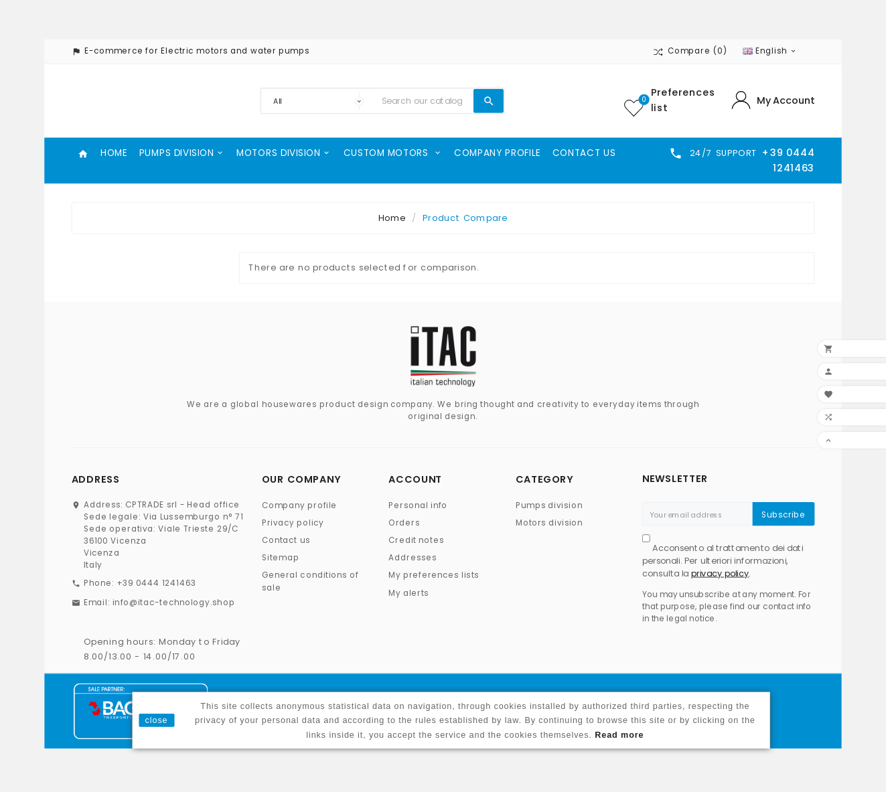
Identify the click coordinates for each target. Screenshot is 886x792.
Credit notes (416, 540)
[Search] (424, 101)
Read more (619, 734)
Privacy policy (293, 523)
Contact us (286, 540)
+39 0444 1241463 (156, 583)
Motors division (549, 523)
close (156, 720)
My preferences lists (433, 575)
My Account (785, 101)
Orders (404, 523)
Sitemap (280, 558)
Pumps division (549, 505)
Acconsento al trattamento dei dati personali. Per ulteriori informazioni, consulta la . (722, 560)
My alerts (408, 593)
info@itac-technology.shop (174, 602)
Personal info (417, 505)
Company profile (300, 505)
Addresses (412, 558)
